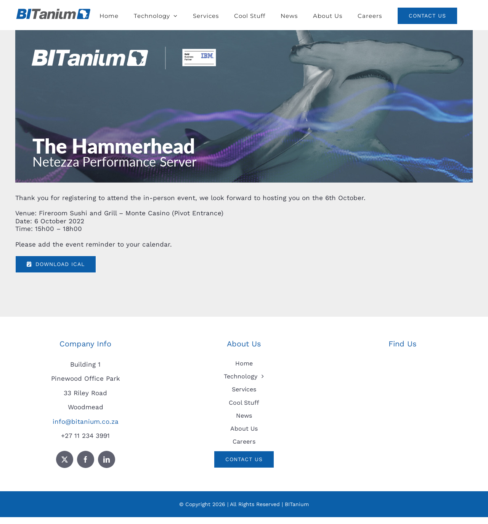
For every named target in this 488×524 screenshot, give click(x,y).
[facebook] (85, 459)
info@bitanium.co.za (86, 421)
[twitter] (64, 459)
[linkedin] (106, 459)
